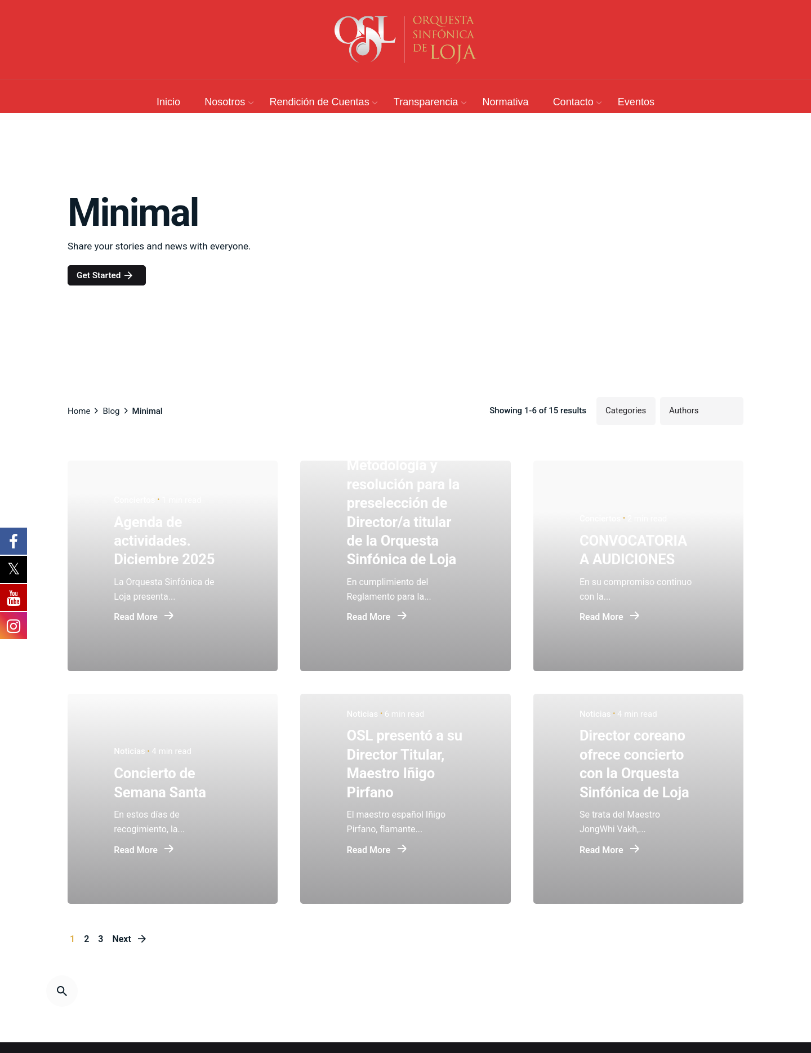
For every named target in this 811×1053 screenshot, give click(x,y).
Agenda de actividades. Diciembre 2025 (164, 541)
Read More (144, 617)
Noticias (129, 752)
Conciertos (134, 500)
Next (129, 938)
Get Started (105, 275)
